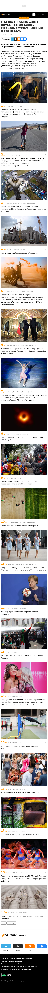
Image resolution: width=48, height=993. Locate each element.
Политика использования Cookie (12, 964)
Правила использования (24, 958)
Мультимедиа (11, 923)
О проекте (4, 958)
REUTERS (10, 106)
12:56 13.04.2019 (6, 35)
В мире (22, 941)
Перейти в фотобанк (29, 155)
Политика (14, 941)
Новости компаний (7, 969)
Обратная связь (26, 969)
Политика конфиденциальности (11, 961)
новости (4, 941)
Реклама (17, 969)
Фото (3, 923)
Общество (42, 941)
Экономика (31, 941)
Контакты (12, 958)
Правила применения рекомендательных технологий (19, 967)
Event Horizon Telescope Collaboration (18, 434)
